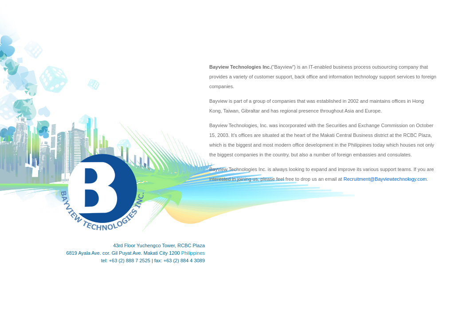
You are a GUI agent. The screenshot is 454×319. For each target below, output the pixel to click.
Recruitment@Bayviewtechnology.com (385, 179)
